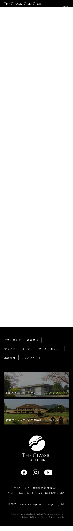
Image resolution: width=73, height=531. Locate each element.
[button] (65, 5)
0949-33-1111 (26, 498)
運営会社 (10, 363)
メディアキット (31, 363)
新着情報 (32, 345)
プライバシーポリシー (18, 354)
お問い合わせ (12, 345)
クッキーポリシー (50, 354)
